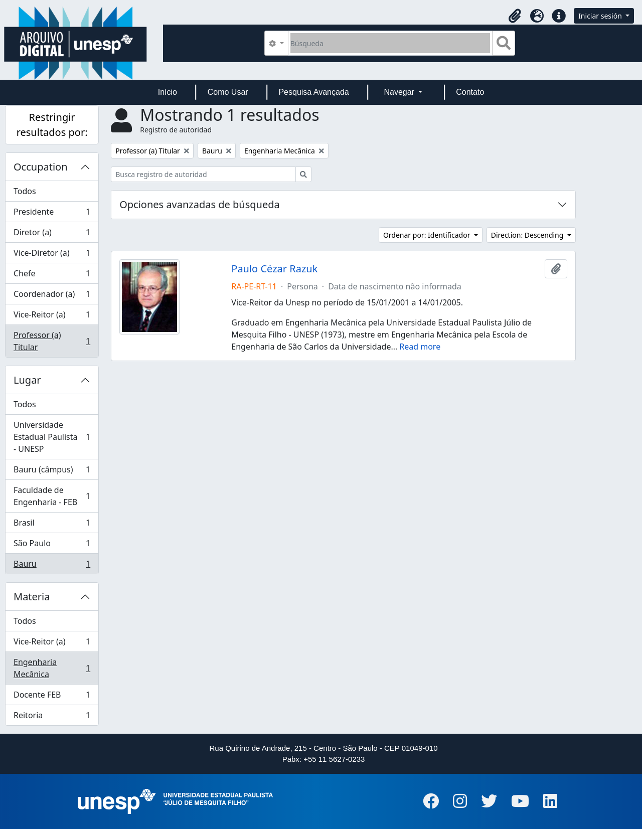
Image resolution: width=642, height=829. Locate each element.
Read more (419, 346)
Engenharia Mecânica (51, 668)
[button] (515, 16)
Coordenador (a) (51, 296)
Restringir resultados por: (52, 124)
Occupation (41, 167)
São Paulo (51, 545)
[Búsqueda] (390, 43)
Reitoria (51, 717)
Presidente (51, 214)
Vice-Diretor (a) (51, 255)
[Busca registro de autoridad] (203, 174)
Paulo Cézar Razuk (274, 269)
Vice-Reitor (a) (51, 316)
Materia (32, 596)
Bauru (51, 566)
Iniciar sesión (600, 16)
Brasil (51, 525)
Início (167, 92)
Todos (25, 191)
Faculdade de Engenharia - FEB (51, 496)
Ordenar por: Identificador (427, 235)
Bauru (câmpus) (51, 471)
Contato (470, 92)
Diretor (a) (51, 234)
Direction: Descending (528, 235)
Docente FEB (51, 697)
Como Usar (228, 92)
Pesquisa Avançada (313, 92)
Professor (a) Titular (51, 341)
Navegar (400, 92)
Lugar (27, 380)
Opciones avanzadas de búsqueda (199, 204)
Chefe (51, 275)
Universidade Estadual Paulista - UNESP (51, 436)
